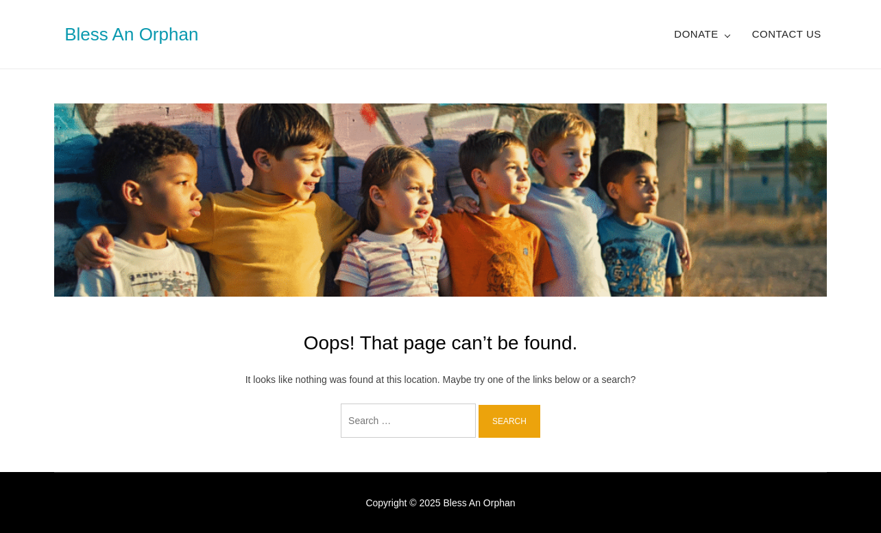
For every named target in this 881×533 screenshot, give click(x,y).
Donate (696, 34)
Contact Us (786, 34)
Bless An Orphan (131, 34)
